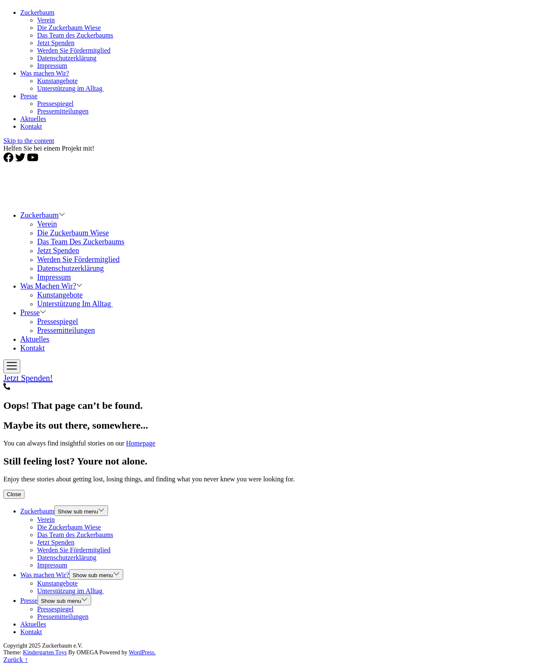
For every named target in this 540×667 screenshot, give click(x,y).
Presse (29, 96)
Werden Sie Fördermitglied (74, 50)
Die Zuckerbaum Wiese (69, 27)
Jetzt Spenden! (28, 378)
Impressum (52, 65)
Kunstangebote (57, 80)
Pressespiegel (55, 103)
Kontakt (31, 126)
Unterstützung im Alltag (70, 88)
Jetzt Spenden (55, 42)
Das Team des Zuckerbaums (75, 35)
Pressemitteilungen (63, 111)
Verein (46, 20)
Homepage (140, 443)
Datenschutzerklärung (66, 58)
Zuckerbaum (37, 12)
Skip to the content (28, 140)
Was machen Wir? (44, 73)
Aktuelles (33, 118)
